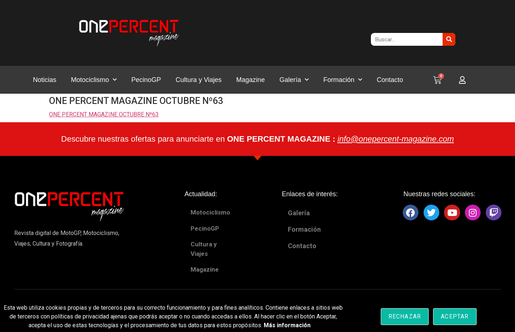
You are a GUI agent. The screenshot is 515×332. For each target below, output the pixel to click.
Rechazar (404, 316)
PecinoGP (146, 79)
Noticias (44, 79)
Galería (294, 80)
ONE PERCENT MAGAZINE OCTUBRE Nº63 (104, 114)
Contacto (390, 79)
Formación (342, 80)
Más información (287, 325)
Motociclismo (94, 80)
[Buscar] (449, 39)
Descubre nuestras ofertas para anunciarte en (257, 138)
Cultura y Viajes (199, 79)
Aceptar (455, 316)
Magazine (250, 79)
